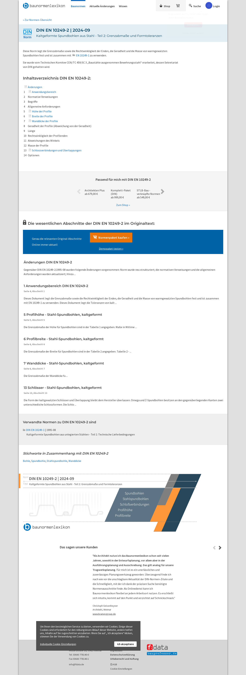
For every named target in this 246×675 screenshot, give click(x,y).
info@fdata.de (76, 664)
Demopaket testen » (111, 248)
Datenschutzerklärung (122, 654)
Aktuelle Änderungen (102, 6)
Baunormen (78, 6)
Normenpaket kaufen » (111, 237)
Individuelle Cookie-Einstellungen (58, 644)
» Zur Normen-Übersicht (37, 20)
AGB (115, 664)
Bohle (26, 461)
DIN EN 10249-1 (34, 430)
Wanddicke (74, 461)
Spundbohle (38, 461)
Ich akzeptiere (125, 644)
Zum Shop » (123, 205)
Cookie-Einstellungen (121, 668)
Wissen (123, 6)
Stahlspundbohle (57, 461)
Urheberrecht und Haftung (124, 658)
